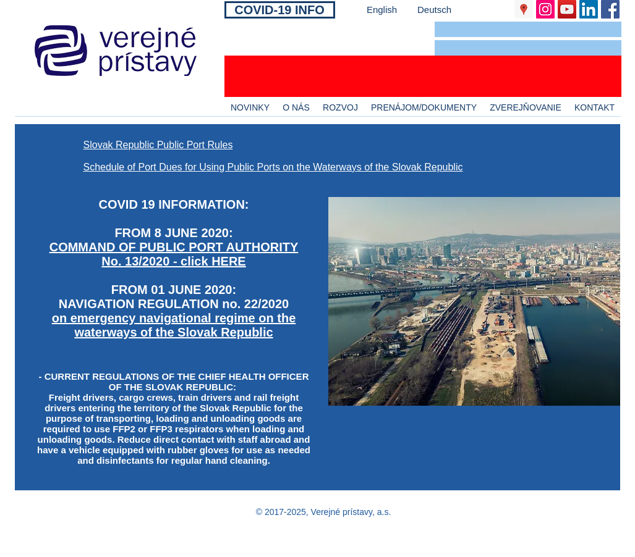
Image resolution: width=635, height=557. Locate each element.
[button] (528, 29)
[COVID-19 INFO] (279, 10)
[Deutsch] (434, 9)
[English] (382, 9)
